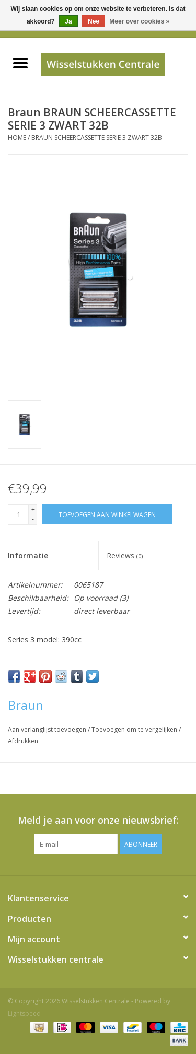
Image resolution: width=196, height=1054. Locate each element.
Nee (93, 21)
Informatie (28, 555)
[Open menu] (20, 62)
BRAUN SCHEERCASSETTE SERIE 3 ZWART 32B (96, 137)
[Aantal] (18, 514)
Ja (68, 21)
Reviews (125, 555)
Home (17, 137)
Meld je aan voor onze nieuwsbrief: (98, 820)
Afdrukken (23, 740)
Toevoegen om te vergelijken (135, 729)
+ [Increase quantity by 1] (33, 509)
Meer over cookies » (139, 21)
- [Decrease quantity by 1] (33, 518)
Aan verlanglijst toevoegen (48, 729)
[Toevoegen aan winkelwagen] (107, 514)
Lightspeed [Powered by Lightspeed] (24, 1013)
